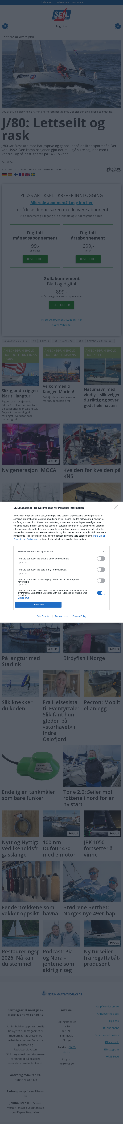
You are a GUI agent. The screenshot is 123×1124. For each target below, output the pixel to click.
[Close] (117, 508)
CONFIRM (38, 605)
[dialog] (61, 562)
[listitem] (61, 551)
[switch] (101, 558)
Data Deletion (43, 616)
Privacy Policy (79, 616)
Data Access (61, 616)
